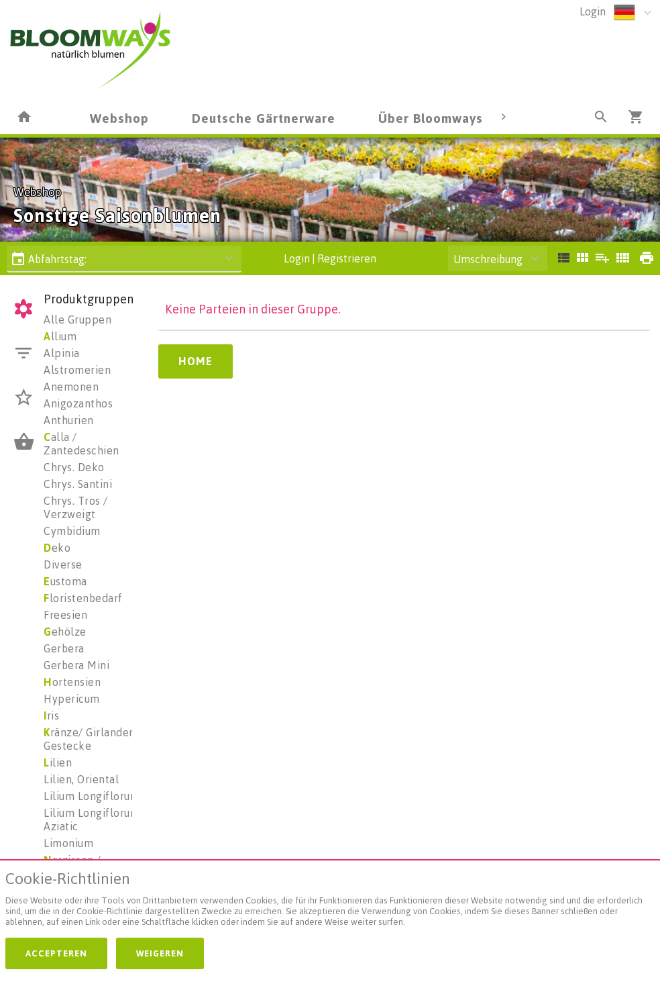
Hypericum (72, 698)
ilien (58, 762)
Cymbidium (72, 531)
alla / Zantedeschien (81, 443)
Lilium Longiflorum (92, 796)
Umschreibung (487, 259)
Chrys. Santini (78, 484)
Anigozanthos (78, 403)
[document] (330, 902)
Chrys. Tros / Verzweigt (76, 507)
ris (51, 715)
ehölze (65, 631)
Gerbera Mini (76, 665)
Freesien (65, 615)
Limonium (68, 843)
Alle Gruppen (77, 319)
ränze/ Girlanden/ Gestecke (92, 739)
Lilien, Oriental (81, 779)
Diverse (63, 564)
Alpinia (62, 353)
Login (593, 11)
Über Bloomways (430, 117)
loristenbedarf (83, 598)
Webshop (119, 117)
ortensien (72, 682)
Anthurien (69, 420)
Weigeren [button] (160, 953)
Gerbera (64, 648)
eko (57, 547)
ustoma (65, 581)
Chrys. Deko (74, 467)
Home (195, 361)
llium (60, 336)
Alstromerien (77, 370)
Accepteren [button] (56, 953)
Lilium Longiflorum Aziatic (92, 819)
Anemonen (71, 386)
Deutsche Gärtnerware (263, 117)
